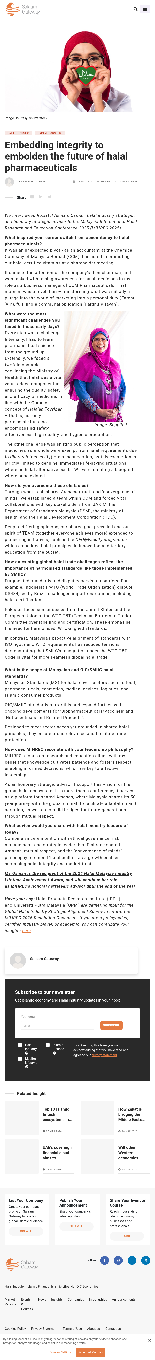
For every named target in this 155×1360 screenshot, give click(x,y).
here (26, 930)
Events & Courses (27, 1304)
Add (127, 1236)
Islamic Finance (58, 1049)
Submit (76, 1226)
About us (93, 1329)
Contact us (113, 1329)
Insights (57, 1299)
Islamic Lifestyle (62, 1286)
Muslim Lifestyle (31, 1062)
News (42, 1299)
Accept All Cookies (90, 1352)
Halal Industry (31, 1049)
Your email (28, 1017)
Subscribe (111, 1025)
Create (26, 1231)
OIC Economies (87, 1286)
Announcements (124, 1299)
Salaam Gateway (34, 181)
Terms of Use (72, 1329)
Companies (76, 1299)
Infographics (98, 1299)
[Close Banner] (149, 1340)
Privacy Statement (44, 1329)
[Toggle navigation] (145, 9)
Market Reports (10, 1301)
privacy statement (104, 1055)
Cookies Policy (15, 1329)
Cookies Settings (60, 1352)
